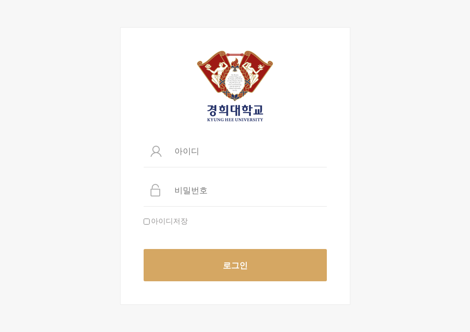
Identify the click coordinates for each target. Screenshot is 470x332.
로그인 (235, 265)
